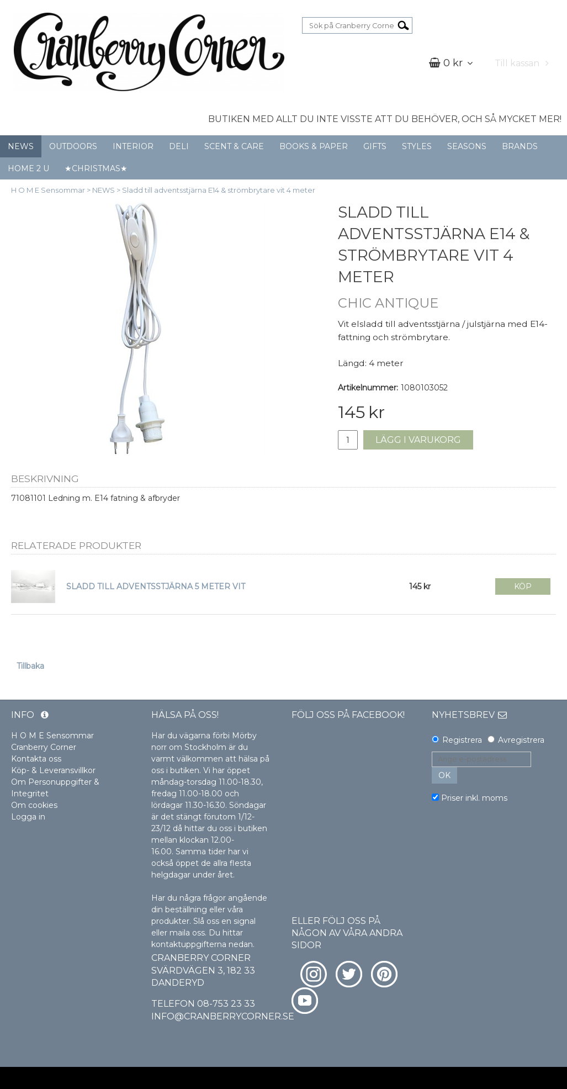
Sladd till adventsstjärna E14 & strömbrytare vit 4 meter (218, 190)
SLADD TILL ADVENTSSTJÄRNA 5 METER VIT (155, 586)
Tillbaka (30, 666)
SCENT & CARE (234, 146)
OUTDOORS (73, 146)
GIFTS (374, 146)
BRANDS (520, 146)
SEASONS (466, 146)
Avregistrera (521, 740)
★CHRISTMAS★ (96, 168)
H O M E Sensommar (48, 190)
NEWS (21, 146)
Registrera (462, 740)
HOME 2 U (28, 168)
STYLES (417, 146)
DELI (179, 146)
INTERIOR (133, 146)
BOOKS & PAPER (313, 146)
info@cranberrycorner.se (222, 1016)
